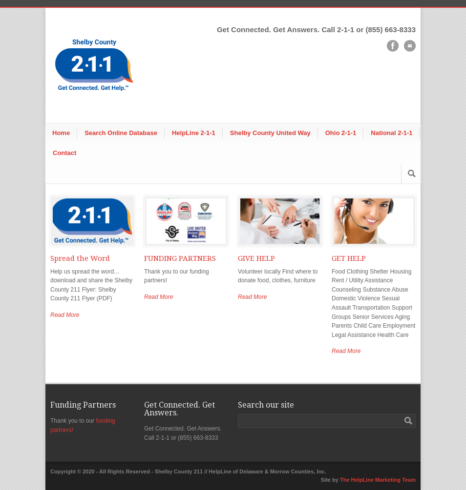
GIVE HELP (256, 258)
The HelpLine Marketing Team (378, 480)
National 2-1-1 (391, 133)
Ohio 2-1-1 (341, 133)
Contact (64, 153)
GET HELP (349, 258)
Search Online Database (121, 133)
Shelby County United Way (270, 133)
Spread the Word (80, 258)
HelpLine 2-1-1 (193, 133)
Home (61, 133)
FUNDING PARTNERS (180, 258)
